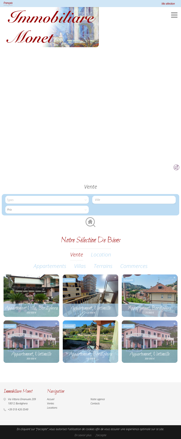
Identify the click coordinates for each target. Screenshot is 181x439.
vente (76, 254)
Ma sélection (168, 3)
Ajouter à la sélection (56, 277)
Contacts (95, 403)
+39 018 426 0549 (18, 409)
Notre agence (97, 399)
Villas (80, 266)
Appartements (50, 266)
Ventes (50, 403)
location (101, 254)
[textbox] (135, 200)
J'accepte (101, 435)
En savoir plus (83, 435)
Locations (52, 407)
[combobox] (134, 200)
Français (8, 3)
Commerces (134, 266)
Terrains (103, 266)
